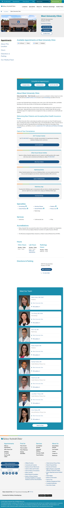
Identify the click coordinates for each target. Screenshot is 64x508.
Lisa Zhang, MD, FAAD (37, 313)
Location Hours (46, 33)
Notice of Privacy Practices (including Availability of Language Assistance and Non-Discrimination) (33, 478)
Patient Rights (49, 475)
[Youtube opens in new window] (9, 473)
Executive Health (40, 453)
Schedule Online (26, 85)
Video (28, 43)
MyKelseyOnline (56, 1)
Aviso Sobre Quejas (50, 485)
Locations (6, 11)
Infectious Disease (39, 206)
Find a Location (23, 448)
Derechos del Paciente (51, 466)
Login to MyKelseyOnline (39, 178)
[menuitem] (24, 6)
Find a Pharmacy (24, 449)
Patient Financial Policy (51, 465)
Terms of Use (49, 479)
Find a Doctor (26, 1)
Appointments (16, 1)
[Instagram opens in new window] (16, 473)
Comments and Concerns (31, 465)
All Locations (35, 306)
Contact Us (54, 453)
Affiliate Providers (29, 463)
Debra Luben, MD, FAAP (37, 297)
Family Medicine (23, 208)
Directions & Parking (45, 23)
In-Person (22, 43)
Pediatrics (53, 206)
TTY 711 (30, 491)
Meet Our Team (40, 425)
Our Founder (55, 449)
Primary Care (54, 208)
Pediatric (43, 43)
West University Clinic (15, 11)
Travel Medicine (40, 455)
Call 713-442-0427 (39, 145)
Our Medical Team (7, 60)
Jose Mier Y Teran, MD (37, 394)
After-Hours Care (8, 449)
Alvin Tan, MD (35, 329)
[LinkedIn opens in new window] (13, 473)
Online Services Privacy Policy (53, 463)
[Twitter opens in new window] (6, 473)
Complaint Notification (51, 483)
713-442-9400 (46, 273)
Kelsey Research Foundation (31, 474)
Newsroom (54, 455)
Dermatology (47, 97)
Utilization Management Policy (53, 481)
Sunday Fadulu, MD (36, 361)
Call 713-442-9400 (46, 27)
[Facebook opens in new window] (3, 473)
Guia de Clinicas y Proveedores (32, 470)
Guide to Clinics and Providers (32, 468)
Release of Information (51, 477)
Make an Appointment (10, 463)
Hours (3, 50)
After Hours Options (39, 161)
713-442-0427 (6, 1)
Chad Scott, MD (35, 378)
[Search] (49, 1)
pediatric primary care (31, 97)
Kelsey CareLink (28, 472)
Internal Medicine (40, 208)
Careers (54, 451)
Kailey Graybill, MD (36, 345)
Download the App (39, 195)
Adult (36, 43)
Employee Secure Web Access (32, 466)
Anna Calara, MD (35, 410)
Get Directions (46, 269)
